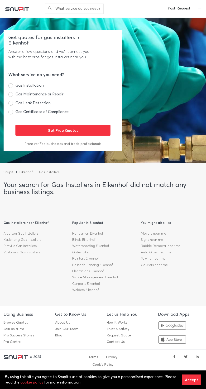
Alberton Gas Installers (21, 233)
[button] (199, 8)
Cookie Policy (102, 365)
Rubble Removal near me (161, 246)
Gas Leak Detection (33, 103)
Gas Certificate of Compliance (42, 111)
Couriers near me (154, 265)
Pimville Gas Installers (20, 246)
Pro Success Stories (19, 335)
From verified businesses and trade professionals (63, 144)
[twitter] (186, 357)
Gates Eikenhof (84, 252)
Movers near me (153, 233)
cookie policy (31, 382)
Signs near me (152, 240)
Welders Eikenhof (85, 290)
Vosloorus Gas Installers (22, 252)
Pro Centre (12, 342)
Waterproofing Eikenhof (90, 246)
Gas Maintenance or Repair (39, 94)
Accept (191, 379)
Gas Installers (49, 172)
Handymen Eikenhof (87, 233)
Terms (93, 357)
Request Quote (119, 335)
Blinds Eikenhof (83, 240)
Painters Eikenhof (85, 258)
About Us (62, 322)
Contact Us (116, 342)
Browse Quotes (16, 322)
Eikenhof (26, 172)
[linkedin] (197, 357)
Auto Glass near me (156, 252)
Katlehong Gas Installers (22, 240)
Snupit (9, 172)
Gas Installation (29, 85)
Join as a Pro (14, 329)
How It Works (117, 322)
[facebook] (174, 357)
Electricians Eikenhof (88, 271)
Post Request (179, 8)
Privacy (111, 357)
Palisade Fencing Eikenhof (92, 265)
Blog (58, 335)
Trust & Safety (118, 329)
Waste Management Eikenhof (95, 277)
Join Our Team (66, 329)
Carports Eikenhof (86, 284)
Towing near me (153, 258)
